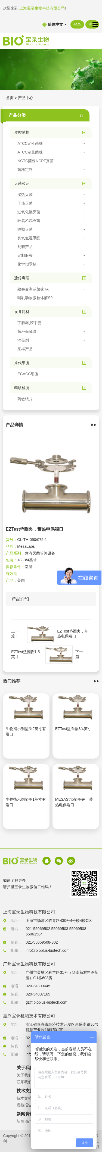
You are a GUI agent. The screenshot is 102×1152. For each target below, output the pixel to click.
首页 (10, 98)
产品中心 (25, 98)
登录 (77, 24)
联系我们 (24, 1082)
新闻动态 (24, 1121)
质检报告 (24, 1105)
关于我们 (24, 1075)
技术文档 (24, 1098)
